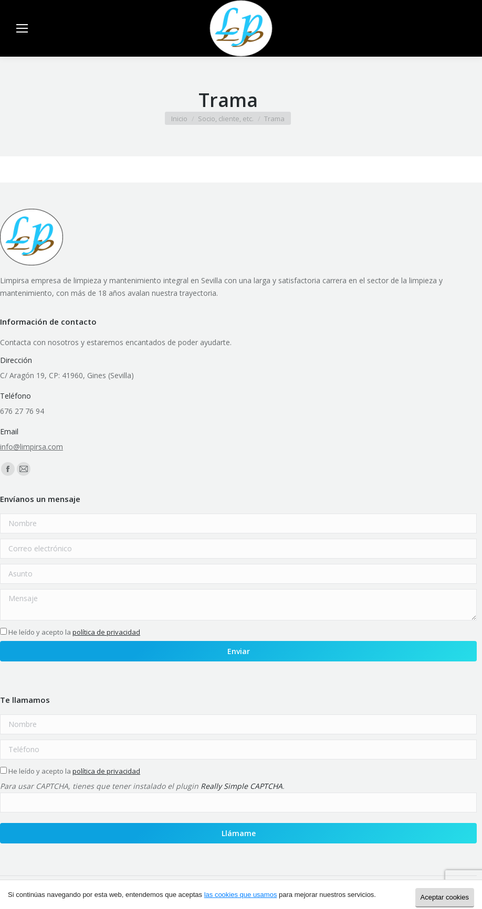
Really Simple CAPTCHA (241, 786)
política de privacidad (106, 632)
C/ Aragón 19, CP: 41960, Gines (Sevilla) (67, 375)
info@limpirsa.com (31, 447)
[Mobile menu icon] (22, 28)
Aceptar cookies (445, 897)
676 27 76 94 (22, 411)
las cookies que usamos (240, 895)
